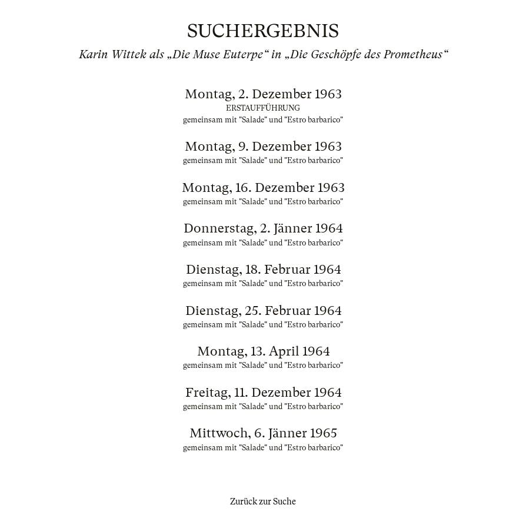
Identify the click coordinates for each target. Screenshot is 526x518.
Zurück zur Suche (263, 501)
